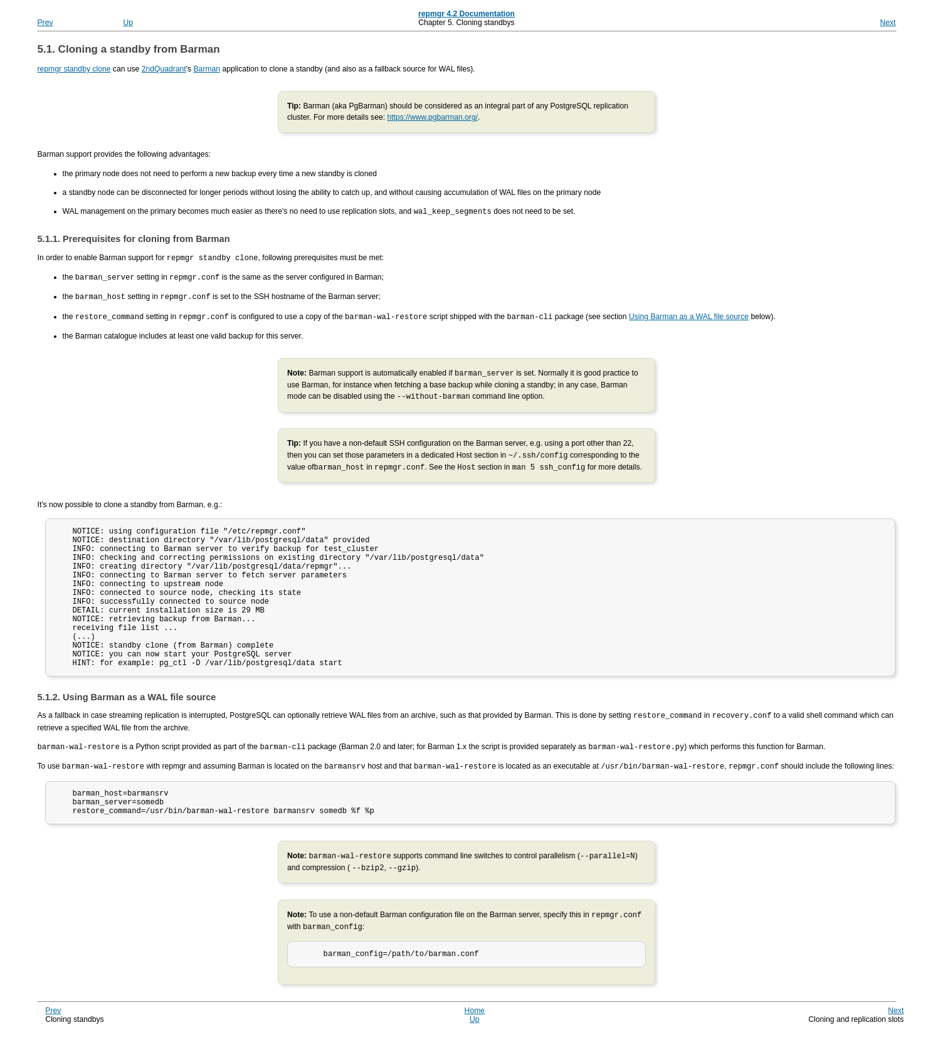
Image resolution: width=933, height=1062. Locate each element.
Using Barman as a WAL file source (689, 314)
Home (475, 1039)
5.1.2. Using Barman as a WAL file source (127, 722)
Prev (45, 22)
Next (887, 22)
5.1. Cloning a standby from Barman (129, 49)
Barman (207, 69)
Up (128, 22)
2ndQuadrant (164, 69)
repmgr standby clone (74, 69)
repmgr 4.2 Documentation (466, 13)
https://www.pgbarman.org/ (432, 117)
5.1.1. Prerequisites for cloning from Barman (134, 238)
